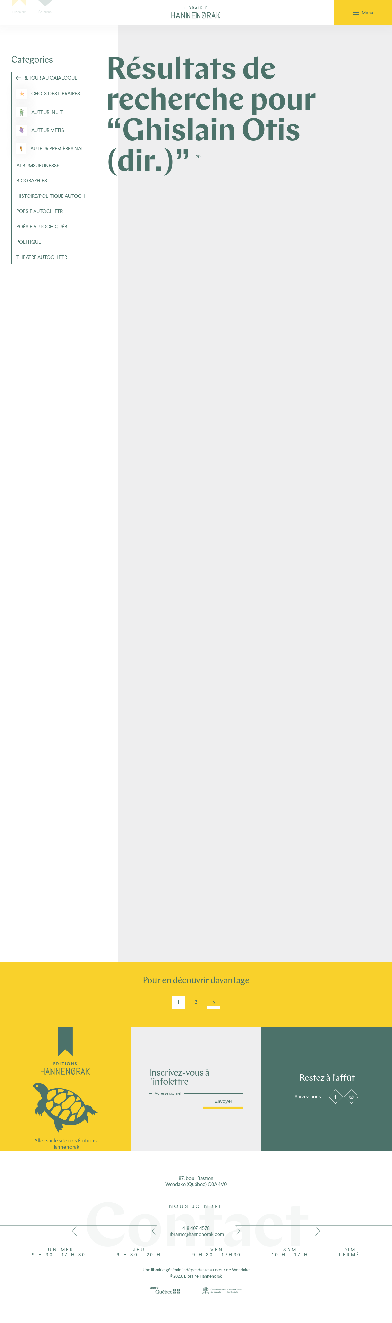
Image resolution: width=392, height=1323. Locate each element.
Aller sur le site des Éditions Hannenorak (65, 1143)
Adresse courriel (168, 1093)
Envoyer (223, 1101)
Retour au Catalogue (50, 78)
